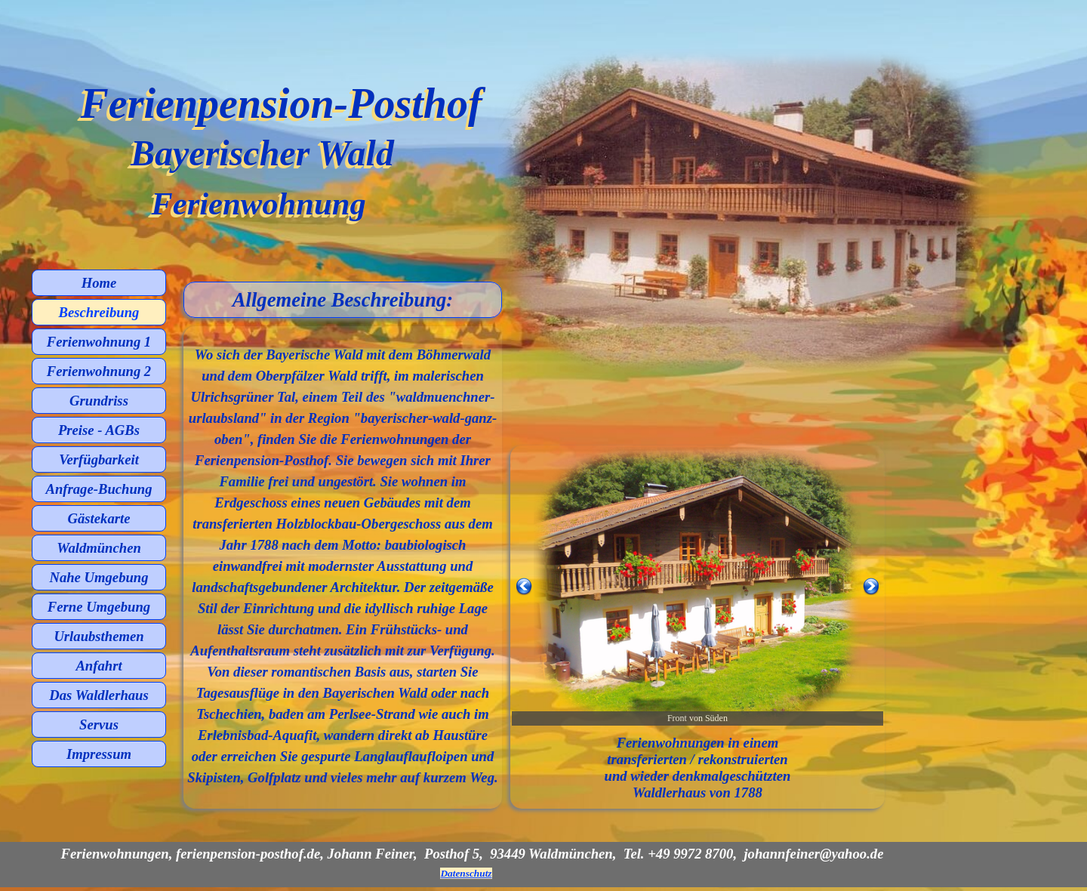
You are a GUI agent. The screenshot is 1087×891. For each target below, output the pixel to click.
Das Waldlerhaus (99, 695)
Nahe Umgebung (98, 577)
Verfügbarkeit (99, 459)
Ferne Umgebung (99, 607)
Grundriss (98, 401)
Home (99, 283)
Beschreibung (99, 312)
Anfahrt (98, 666)
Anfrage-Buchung (99, 489)
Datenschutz (465, 873)
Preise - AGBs (99, 430)
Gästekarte (99, 518)
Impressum (98, 754)
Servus (99, 724)
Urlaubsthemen (98, 636)
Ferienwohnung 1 (99, 342)
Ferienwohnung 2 (99, 371)
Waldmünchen (99, 548)
